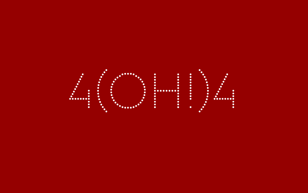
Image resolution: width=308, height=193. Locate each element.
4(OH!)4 (154, 96)
